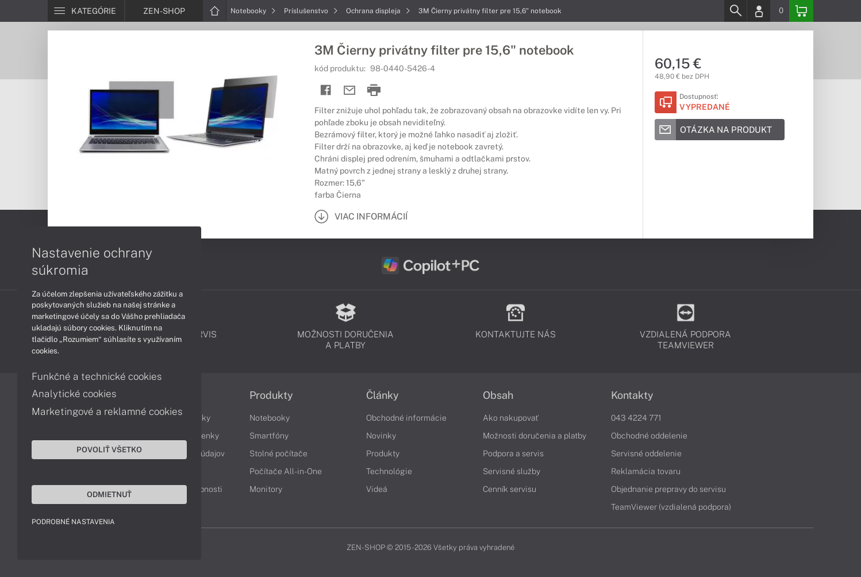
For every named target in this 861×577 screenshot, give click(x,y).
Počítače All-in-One (285, 471)
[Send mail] (350, 90)
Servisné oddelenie (646, 453)
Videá (376, 489)
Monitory (265, 489)
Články (382, 395)
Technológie (389, 471)
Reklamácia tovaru (646, 471)
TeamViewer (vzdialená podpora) (671, 506)
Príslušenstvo (311, 11)
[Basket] (801, 11)
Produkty (271, 395)
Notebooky (253, 11)
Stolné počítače (278, 453)
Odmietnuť (109, 494)
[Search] (735, 11)
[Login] (758, 11)
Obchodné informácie (406, 417)
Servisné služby (511, 471)
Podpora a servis (513, 453)
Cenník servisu (509, 489)
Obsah (498, 395)
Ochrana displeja (378, 11)
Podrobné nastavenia (73, 522)
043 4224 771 (636, 417)
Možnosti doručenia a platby (534, 435)
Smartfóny (269, 435)
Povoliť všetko (109, 449)
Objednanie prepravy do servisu (668, 489)
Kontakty (632, 395)
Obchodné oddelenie (649, 435)
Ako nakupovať (511, 417)
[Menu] (86, 11)
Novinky (381, 435)
